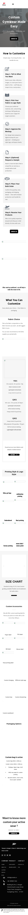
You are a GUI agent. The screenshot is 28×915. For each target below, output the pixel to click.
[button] (13, 4)
